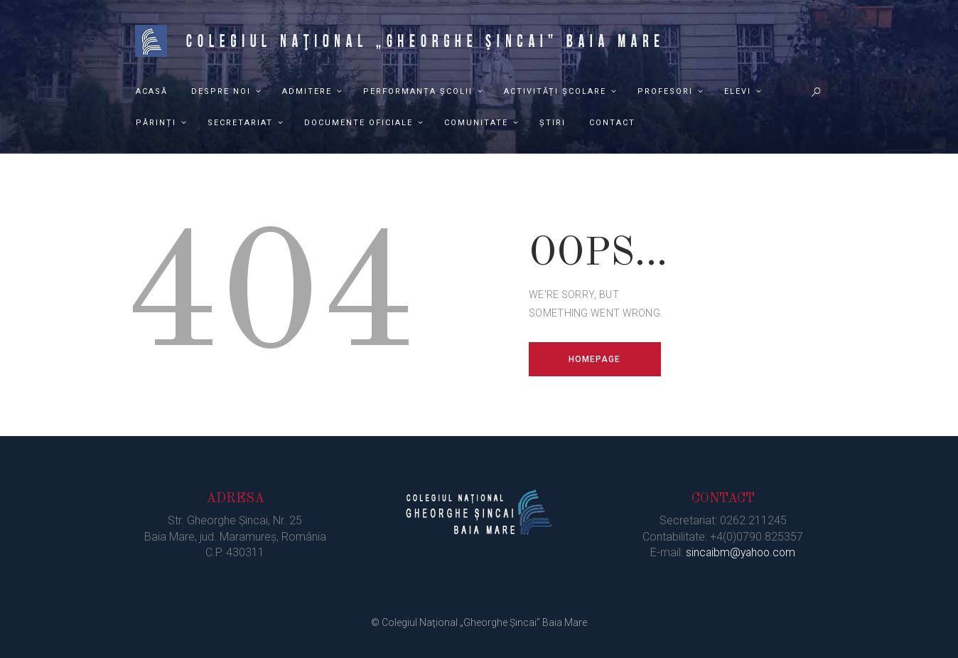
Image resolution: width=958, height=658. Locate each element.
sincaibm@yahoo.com (740, 553)
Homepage (597, 359)
